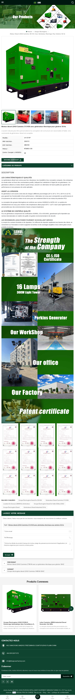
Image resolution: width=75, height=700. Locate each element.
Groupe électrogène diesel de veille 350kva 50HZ (49, 504)
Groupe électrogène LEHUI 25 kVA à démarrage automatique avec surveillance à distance (19, 623)
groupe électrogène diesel (11, 507)
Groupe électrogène (41, 32)
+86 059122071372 (12, 653)
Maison (29, 32)
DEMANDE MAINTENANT (11, 160)
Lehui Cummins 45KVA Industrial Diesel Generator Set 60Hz (53, 623)
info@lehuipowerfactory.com (15, 661)
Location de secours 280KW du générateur (16, 504)
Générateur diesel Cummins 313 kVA (57, 500)
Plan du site (37, 692)
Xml (49, 692)
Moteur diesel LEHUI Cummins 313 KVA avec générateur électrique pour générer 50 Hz (36, 525)
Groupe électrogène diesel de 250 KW (30, 500)
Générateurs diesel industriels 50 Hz (35, 507)
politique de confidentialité (60, 692)
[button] (71, 608)
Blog (44, 692)
